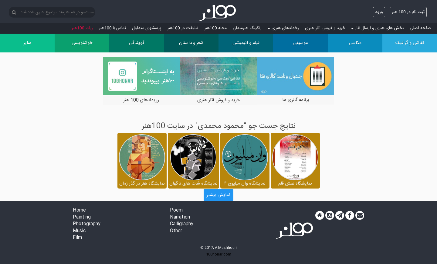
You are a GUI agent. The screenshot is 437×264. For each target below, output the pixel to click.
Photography (86, 224)
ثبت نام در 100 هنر (408, 12)
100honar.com (218, 254)
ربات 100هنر (82, 28)
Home (79, 210)
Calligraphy (181, 224)
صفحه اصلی (420, 28)
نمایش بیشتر (218, 195)
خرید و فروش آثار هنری (325, 28)
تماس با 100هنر (112, 28)
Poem (176, 210)
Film (77, 237)
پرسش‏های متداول (146, 28)
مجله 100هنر (215, 28)
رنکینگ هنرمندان (247, 28)
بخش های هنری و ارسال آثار (377, 28)
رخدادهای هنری (283, 28)
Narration (180, 217)
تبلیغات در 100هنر (182, 28)
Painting (82, 217)
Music (79, 231)
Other (176, 231)
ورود (379, 12)
